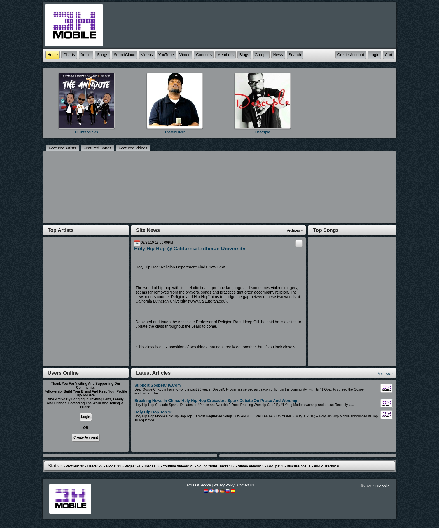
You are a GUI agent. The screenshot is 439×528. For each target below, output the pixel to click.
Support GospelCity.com (157, 385)
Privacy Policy (224, 485)
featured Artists (62, 148)
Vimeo (184, 55)
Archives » (385, 373)
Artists (86, 55)
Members (225, 55)
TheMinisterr (175, 132)
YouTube (166, 55)
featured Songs (97, 148)
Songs (102, 55)
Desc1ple (262, 132)
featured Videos (133, 148)
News (278, 55)
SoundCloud (124, 55)
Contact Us (245, 485)
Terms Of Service (198, 485)
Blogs (244, 55)
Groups (261, 55)
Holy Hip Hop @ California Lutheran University (190, 248)
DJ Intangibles (86, 132)
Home (52, 55)
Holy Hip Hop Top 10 (153, 412)
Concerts (204, 55)
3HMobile (381, 486)
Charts (69, 55)
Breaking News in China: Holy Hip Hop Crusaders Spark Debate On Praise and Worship (215, 400)
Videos (147, 55)
